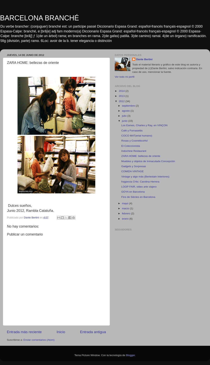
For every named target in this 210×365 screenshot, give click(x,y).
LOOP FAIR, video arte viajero (139, 186)
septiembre (129, 105)
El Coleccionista (130, 145)
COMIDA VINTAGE (132, 171)
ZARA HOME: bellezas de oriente (140, 156)
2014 (122, 91)
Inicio (61, 332)
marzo (126, 208)
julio (124, 115)
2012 (122, 101)
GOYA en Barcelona (133, 191)
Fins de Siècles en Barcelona (138, 197)
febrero (126, 213)
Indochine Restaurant (133, 150)
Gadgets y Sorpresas (133, 166)
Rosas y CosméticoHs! (134, 140)
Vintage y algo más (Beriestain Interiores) (145, 176)
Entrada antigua (93, 332)
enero (125, 218)
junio (125, 120)
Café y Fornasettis (132, 130)
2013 (122, 96)
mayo (125, 203)
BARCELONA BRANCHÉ (39, 18)
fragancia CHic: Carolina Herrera (140, 181)
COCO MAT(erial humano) (136, 135)
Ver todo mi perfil (124, 76)
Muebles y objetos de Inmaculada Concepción (148, 161)
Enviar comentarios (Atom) (39, 339)
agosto (126, 110)
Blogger (130, 355)
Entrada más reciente (24, 332)
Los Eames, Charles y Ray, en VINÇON (144, 125)
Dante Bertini (144, 59)
